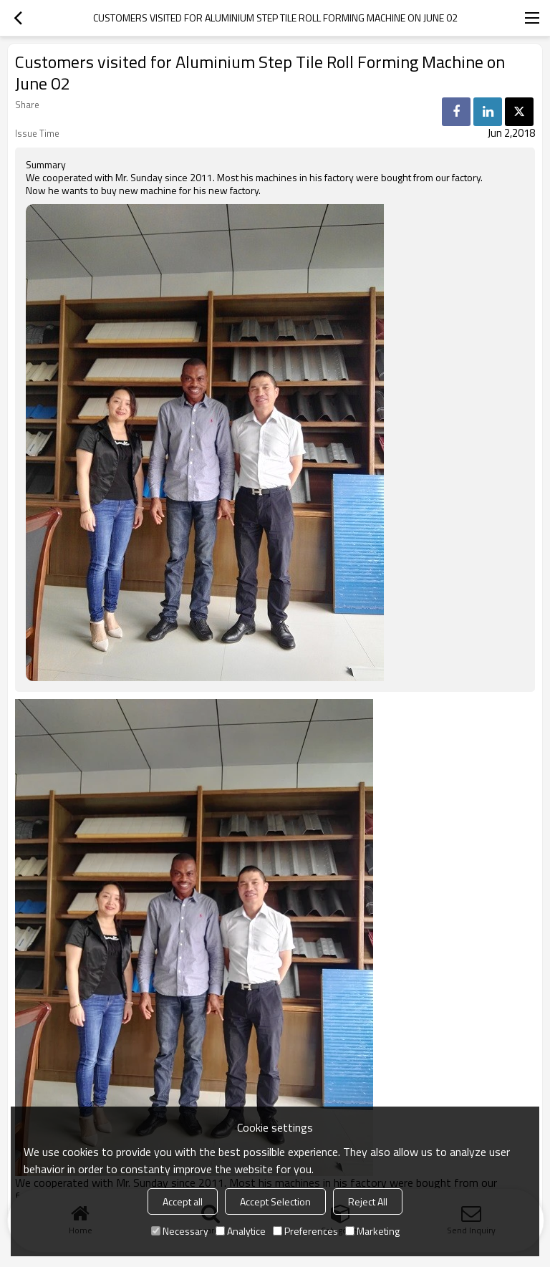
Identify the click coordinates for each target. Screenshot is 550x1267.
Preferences (305, 1230)
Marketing (372, 1230)
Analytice (241, 1230)
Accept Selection (275, 1201)
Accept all (183, 1201)
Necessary (179, 1230)
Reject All (367, 1201)
